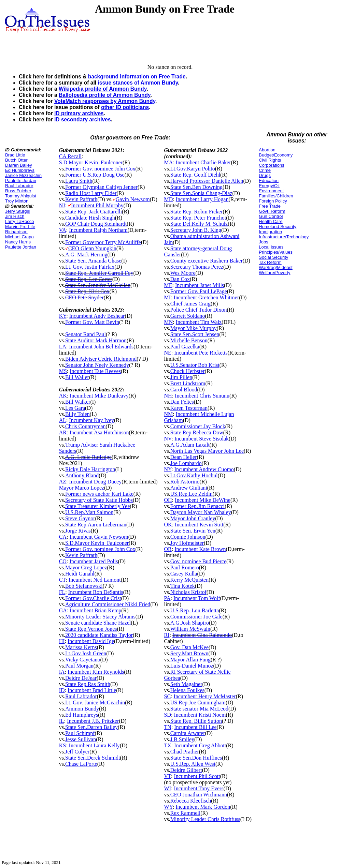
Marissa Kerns (81, 647)
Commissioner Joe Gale (196, 616)
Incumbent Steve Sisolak (201, 439)
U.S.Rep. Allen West (192, 764)
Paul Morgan (79, 666)
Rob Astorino (185, 481)
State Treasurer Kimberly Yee (97, 506)
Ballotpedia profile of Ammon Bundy (105, 95)
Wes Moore (183, 273)
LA (62, 346)
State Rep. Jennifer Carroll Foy (99, 273)
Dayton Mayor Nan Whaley (200, 512)
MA (168, 162)
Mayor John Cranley (192, 518)
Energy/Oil (269, 185)
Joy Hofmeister (187, 543)
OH (168, 500)
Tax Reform (270, 262)
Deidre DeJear (81, 678)
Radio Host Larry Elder (91, 193)
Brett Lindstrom (188, 383)
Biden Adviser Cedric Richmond (101, 359)
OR (168, 549)
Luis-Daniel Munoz (191, 666)
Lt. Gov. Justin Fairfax (89, 267)
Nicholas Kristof (188, 592)
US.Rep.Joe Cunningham (198, 702)
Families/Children (276, 195)
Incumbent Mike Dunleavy (99, 396)
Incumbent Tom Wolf (196, 598)
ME (168, 285)
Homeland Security (277, 226)
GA (63, 610)
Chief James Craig (190, 304)
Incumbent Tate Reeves (95, 371)
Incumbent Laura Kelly (94, 745)
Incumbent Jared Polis (93, 561)
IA (62, 672)
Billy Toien (77, 414)
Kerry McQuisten (189, 580)
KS (62, 745)
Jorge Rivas (78, 531)
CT (62, 580)
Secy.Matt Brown (189, 653)
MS (63, 371)
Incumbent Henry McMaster (205, 696)
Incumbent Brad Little (92, 690)
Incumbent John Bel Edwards (101, 346)
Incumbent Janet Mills (199, 285)
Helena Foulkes (187, 690)
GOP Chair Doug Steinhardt (96, 224)
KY (63, 316)
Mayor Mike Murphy (193, 328)
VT (167, 776)
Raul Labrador (19, 185)
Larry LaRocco (19, 221)
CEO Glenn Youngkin (92, 248)
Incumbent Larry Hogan (202, 199)
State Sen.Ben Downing (196, 187)
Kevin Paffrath (81, 199)
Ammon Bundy (82, 709)
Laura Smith (79, 181)
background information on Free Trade (137, 76)
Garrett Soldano (187, 316)
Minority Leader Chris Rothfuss (205, 819)
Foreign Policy (273, 201)
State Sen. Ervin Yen (192, 531)
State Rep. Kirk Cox (87, 291)
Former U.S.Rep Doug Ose (95, 175)
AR (63, 432)
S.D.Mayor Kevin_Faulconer (91, 162)
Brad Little (15, 155)
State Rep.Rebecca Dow (196, 432)
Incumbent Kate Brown (200, 549)
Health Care (270, 221)
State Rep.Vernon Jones (91, 629)
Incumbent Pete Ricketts (200, 353)
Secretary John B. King (195, 230)
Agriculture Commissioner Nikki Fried (107, 604)
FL (62, 592)
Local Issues (271, 247)
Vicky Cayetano (82, 659)
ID (62, 690)
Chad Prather (184, 751)
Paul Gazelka (184, 346)
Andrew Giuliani (188, 488)
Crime (265, 170)
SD (167, 715)
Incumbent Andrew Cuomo (204, 469)
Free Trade (270, 206)
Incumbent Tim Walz (199, 322)
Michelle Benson (189, 340)
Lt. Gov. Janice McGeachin (95, 702)
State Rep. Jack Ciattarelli (93, 211)
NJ (62, 205)
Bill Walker (77, 402)
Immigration (270, 231)
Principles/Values (276, 252)
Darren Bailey (18, 165)
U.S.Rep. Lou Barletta (194, 610)
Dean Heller (183, 457)
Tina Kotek (182, 586)
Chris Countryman (85, 426)
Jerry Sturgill (17, 211)
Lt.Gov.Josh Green (85, 653)
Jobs (263, 241)
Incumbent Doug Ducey (95, 481)
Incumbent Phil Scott (197, 776)
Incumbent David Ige (91, 641)
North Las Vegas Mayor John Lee (207, 451)
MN (168, 322)
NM (168, 414)
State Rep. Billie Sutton (196, 721)
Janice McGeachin (23, 175)
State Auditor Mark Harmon (96, 340)
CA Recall (70, 156)
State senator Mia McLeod (199, 709)
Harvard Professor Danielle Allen (206, 181)
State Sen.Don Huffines (196, 758)
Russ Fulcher (18, 190)
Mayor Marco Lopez (81, 488)
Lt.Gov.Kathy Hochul (194, 475)
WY (168, 807)
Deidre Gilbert (186, 770)
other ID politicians (125, 107)
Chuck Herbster (187, 371)
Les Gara (75, 408)
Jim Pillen (181, 377)
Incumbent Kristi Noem (200, 715)
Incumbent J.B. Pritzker (93, 721)
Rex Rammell (185, 813)
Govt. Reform (272, 211)
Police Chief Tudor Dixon (198, 310)
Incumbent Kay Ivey (91, 420)
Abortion (267, 149)
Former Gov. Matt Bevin (92, 322)
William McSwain (190, 629)
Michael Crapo (19, 236)
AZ (62, 481)
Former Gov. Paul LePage (198, 291)
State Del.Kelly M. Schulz (199, 224)
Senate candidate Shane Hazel (98, 623)
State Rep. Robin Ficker (196, 211)
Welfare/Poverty (274, 272)
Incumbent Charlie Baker (203, 162)
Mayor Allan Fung (190, 659)
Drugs (265, 175)
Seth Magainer (186, 684)
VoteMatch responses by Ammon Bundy (104, 101)
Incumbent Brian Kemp (95, 610)
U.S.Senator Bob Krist (194, 365)
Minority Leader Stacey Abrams (100, 616)
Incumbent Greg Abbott (200, 745)
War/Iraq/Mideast (276, 267)
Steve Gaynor (80, 518)
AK (63, 396)
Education (269, 180)
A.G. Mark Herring (86, 254)
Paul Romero (184, 567)
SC (167, 696)
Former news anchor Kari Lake (99, 494)
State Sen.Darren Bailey (91, 727)
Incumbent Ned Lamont (95, 580)
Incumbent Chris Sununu (202, 396)
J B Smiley (182, 739)
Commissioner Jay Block (197, 426)
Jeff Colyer (77, 751)
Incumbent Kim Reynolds (96, 672)
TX (167, 745)
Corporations (271, 165)
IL (61, 721)
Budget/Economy (276, 155)
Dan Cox (180, 279)
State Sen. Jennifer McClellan (97, 285)
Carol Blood (183, 389)
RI (167, 635)
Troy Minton (16, 201)
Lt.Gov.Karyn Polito (192, 168)
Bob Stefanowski (84, 586)
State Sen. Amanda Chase (93, 261)
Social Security (273, 257)
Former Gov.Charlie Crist (93, 598)
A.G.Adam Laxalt (190, 445)
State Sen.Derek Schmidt (92, 758)
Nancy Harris (18, 241)
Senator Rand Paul (85, 334)
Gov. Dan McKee (189, 647)
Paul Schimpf (80, 733)
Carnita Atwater (187, 733)
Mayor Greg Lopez (86, 567)
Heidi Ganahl (80, 574)
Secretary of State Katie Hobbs (99, 500)
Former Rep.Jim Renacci (197, 506)
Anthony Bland (82, 475)
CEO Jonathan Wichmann (198, 794)
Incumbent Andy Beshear (97, 316)
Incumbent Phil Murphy (97, 205)
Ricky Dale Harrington (90, 469)
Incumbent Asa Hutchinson (99, 432)
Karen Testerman (189, 408)
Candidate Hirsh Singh (90, 218)
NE (167, 353)
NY (168, 469)
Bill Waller (77, 377)
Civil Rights (270, 160)
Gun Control (271, 216)
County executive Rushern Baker (206, 261)
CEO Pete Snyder (84, 297)
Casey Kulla (183, 574)
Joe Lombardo (186, 463)
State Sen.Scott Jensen (194, 334)
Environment (271, 190)
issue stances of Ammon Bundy (138, 83)
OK (168, 524)
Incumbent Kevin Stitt (199, 524)
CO (63, 561)
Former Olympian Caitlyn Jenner (101, 187)
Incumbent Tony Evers (198, 788)
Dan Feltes (182, 402)
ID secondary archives (82, 119)
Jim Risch (14, 216)
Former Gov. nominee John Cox (100, 168)
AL (62, 420)
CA (63, 537)
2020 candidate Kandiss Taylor (99, 635)
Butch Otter (16, 160)
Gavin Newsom (133, 199)
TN (167, 727)
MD (168, 199)
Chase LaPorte (81, 764)
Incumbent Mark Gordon (202, 807)
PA (167, 598)
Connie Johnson (188, 537)
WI (167, 788)
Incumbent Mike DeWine (202, 500)
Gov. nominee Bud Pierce (198, 561)
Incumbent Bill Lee (195, 727)
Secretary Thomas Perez (196, 267)
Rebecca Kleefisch (190, 801)
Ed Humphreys (19, 170)
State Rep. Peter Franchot (198, 218)
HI (62, 641)
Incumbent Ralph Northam (98, 230)
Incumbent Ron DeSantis (95, 592)
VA (62, 230)
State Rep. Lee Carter (88, 279)
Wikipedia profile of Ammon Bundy (102, 89)
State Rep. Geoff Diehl (195, 175)
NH (168, 396)
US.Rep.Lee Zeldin (191, 494)
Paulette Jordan (20, 180)
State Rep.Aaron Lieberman (95, 524)
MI (167, 297)
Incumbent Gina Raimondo (202, 635)
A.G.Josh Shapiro (189, 623)
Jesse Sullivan (80, 739)
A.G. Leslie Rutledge (88, 457)
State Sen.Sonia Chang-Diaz (201, 193)
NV (168, 439)
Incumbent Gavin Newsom (98, 537)
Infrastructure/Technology (284, 236)
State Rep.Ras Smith (87, 684)
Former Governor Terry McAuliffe (103, 242)
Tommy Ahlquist (20, 195)
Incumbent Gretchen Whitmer (206, 297)
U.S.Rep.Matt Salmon (89, 512)
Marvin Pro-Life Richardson (20, 229)
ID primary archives (79, 113)
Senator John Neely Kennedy (97, 365)
